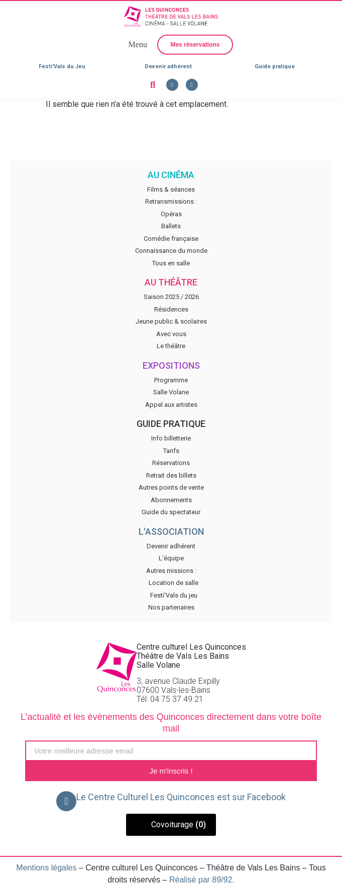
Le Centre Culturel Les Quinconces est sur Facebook (181, 797)
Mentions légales (46, 867)
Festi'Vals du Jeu (62, 66)
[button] (136, 44)
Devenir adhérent (168, 66)
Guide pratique (275, 66)
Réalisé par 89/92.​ (202, 879)
